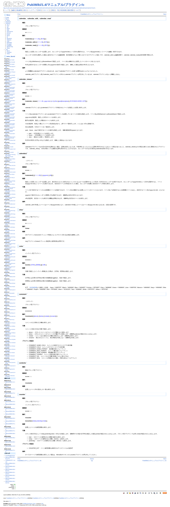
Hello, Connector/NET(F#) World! (10, 121)
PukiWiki (9, 45)
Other (8, 48)
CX (10, 501)
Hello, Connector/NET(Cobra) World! (10, 104)
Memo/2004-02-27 (10, 418)
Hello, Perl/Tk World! (9, 64)
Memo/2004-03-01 (10, 405)
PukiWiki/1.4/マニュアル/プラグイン (92, 14)
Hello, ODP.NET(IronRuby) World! (10, 257)
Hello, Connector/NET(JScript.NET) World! (10, 124)
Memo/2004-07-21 (10, 402)
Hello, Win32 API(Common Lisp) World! (10, 188)
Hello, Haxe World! (9, 152)
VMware (9, 39)
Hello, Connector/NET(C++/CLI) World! (10, 128)
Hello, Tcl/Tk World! (9, 69)
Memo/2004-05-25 (10, 438)
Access (9, 33)
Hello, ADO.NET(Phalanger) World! (10, 241)
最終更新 (71, 10)
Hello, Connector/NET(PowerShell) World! (10, 118)
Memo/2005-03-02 (10, 467)
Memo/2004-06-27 (10, 442)
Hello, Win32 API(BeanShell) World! (10, 333)
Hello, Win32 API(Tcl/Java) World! (10, 330)
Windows (9, 38)
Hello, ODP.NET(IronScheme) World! (10, 251)
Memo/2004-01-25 (10, 421)
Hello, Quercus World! (10, 75)
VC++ (8, 24)
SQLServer (10, 31)
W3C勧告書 (33, 287)
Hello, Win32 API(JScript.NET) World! (10, 198)
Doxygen (9, 44)
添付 (39, 10)
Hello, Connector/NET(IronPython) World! (10, 114)
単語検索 (63, 10)
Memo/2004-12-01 (10, 446)
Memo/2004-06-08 (10, 434)
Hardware (8, 21)
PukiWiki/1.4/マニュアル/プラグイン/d (154, 460)
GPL (42, 503)
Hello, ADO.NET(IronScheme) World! (10, 254)
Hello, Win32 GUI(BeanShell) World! (10, 159)
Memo (7, 19)
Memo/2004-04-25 (10, 409)
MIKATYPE (10, 46)
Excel (8, 34)
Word (8, 35)
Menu (8, 15)
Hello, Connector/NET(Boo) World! (10, 101)
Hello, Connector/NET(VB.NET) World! (10, 131)
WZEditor (9, 42)
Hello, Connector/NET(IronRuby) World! (10, 111)
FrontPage (10, 455)
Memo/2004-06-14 (10, 414)
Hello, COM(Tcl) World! (10, 172)
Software (7, 23)
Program (9, 52)
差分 (25, 10)
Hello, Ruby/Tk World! (10, 62)
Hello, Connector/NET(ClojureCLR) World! (10, 88)
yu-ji (18, 505)
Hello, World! (11, 56)
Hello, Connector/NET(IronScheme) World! (10, 91)
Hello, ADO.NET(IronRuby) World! (10, 261)
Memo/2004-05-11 (10, 398)
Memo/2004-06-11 (10, 412)
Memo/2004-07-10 (10, 451)
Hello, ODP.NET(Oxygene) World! (10, 211)
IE (7, 37)
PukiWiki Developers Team (29, 503)
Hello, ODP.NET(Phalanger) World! (10, 238)
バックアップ (32, 10)
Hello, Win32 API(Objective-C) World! (10, 181)
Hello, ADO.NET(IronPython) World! (10, 267)
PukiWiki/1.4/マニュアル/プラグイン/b (29, 460)
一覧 (57, 10)
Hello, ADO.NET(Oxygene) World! (10, 214)
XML (8, 30)
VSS (8, 41)
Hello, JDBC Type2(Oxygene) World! (10, 81)
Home (92, 459)
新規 (53, 10)
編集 (13, 10)
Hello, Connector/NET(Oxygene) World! (10, 95)
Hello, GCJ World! (9, 146)
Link (6, 49)
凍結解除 (19, 10)
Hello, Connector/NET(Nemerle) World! (10, 98)
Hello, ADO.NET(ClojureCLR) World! (10, 247)
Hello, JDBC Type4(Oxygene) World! (10, 78)
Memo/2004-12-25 (10, 428)
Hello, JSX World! (9, 156)
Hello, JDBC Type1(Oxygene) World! (10, 85)
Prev (18, 14)
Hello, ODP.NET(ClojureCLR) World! (10, 244)
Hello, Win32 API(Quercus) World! (10, 72)
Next (164, 14)
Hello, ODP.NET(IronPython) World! (10, 264)
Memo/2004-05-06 (10, 470)
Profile (7, 17)
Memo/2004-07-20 (10, 393)
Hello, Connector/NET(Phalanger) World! (10, 108)
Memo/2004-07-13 (10, 431)
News (8, 20)
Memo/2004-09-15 (10, 457)
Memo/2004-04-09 (10, 389)
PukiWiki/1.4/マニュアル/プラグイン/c (55, 4)
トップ (6, 10)
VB (7, 27)
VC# (8, 26)
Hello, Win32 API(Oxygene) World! (10, 155)
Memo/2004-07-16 (10, 424)
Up (92, 460)
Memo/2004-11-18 (10, 382)
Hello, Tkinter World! (9, 60)
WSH (8, 28)
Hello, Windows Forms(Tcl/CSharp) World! (10, 137)
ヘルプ (77, 10)
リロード (45, 10)
